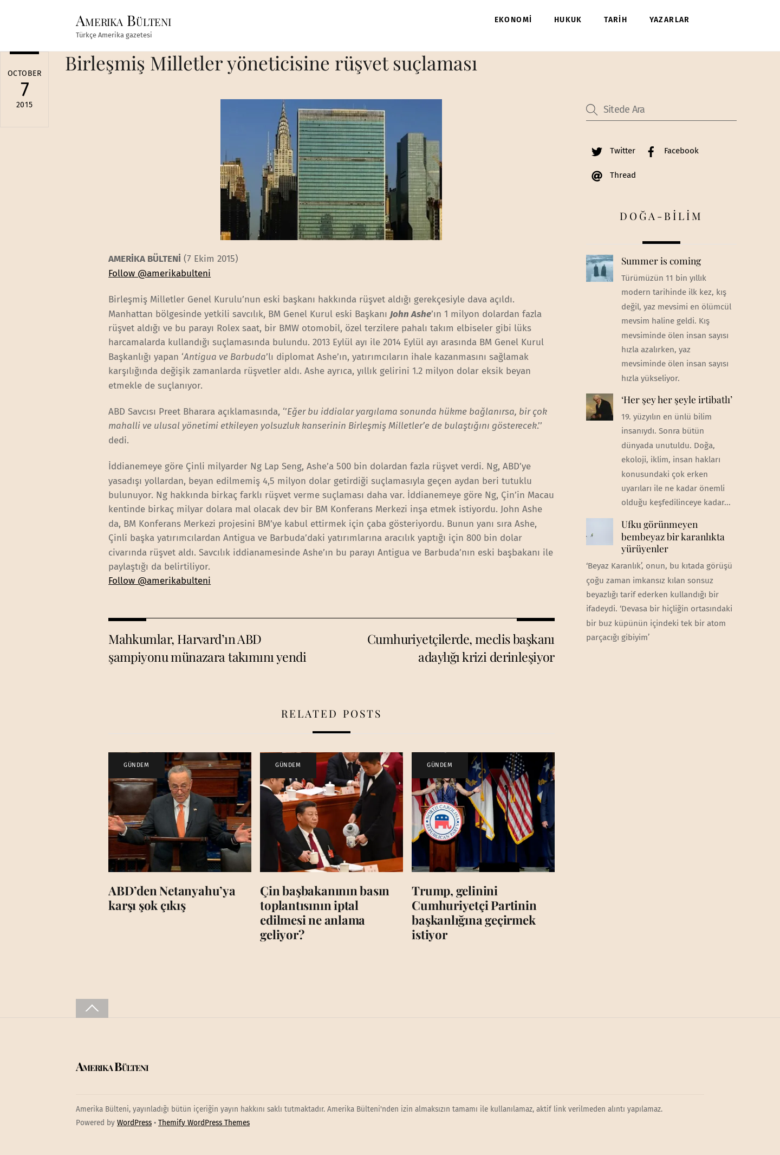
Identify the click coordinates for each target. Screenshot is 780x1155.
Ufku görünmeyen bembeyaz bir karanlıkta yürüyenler (673, 536)
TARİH (615, 19)
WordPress (134, 1122)
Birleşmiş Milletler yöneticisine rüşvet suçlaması (271, 62)
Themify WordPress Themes (204, 1122)
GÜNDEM (136, 765)
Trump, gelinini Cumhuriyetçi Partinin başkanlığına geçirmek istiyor (474, 912)
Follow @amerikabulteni (159, 273)
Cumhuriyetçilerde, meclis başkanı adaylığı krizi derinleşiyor (461, 647)
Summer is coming (661, 261)
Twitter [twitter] (610, 151)
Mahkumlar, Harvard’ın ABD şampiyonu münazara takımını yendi (207, 647)
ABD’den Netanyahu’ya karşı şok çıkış (172, 897)
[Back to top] (92, 1008)
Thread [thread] (611, 175)
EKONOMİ (513, 19)
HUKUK (568, 19)
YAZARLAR (669, 19)
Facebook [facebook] (669, 151)
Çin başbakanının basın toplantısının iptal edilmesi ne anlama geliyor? (324, 912)
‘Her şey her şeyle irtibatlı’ (676, 400)
